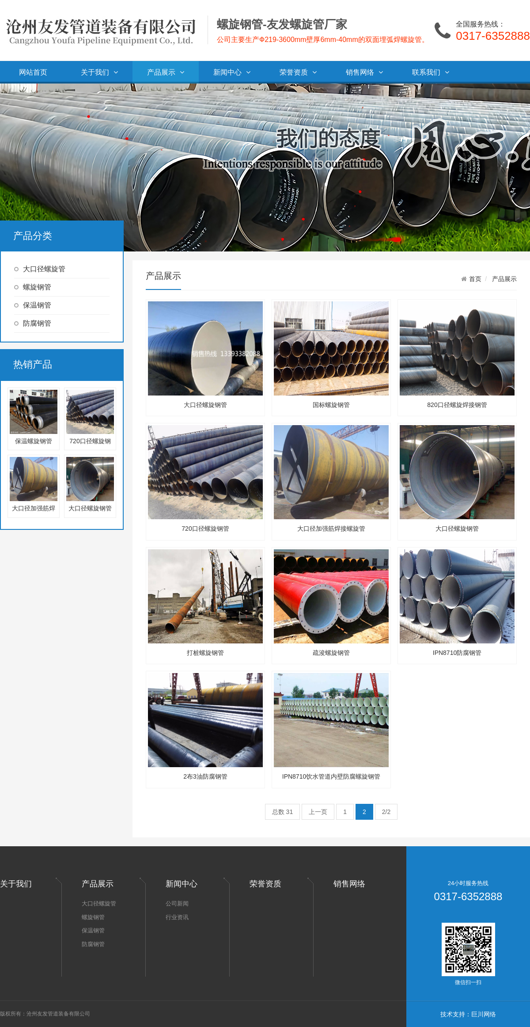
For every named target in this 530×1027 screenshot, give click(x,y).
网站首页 (33, 72)
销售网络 (364, 72)
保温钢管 (32, 305)
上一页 (318, 811)
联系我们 (430, 72)
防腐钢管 (32, 323)
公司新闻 (177, 903)
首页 (475, 279)
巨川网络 (483, 1014)
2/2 (386, 811)
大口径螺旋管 (39, 269)
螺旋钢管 (32, 287)
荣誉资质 (298, 72)
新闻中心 (231, 72)
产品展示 (165, 72)
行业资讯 (177, 917)
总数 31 (282, 811)
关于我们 (99, 72)
